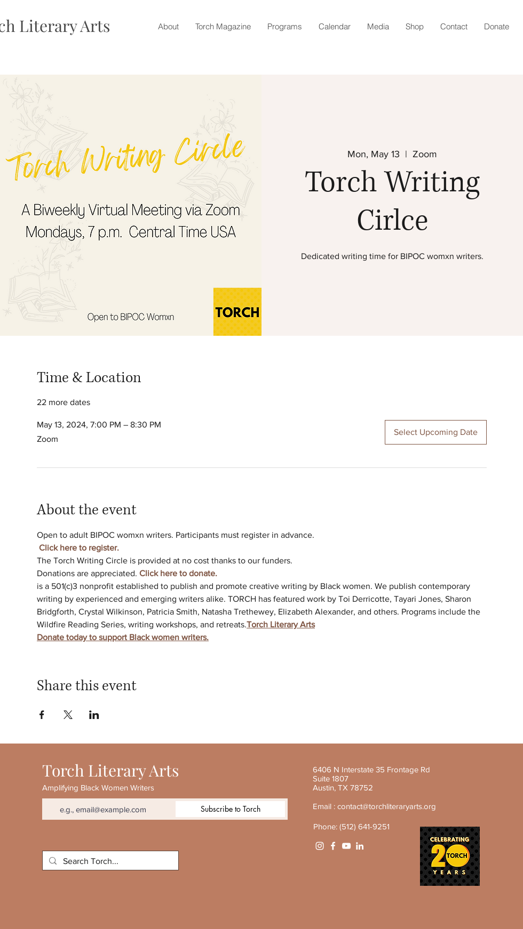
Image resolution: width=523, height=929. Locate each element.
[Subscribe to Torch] (230, 809)
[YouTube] (346, 846)
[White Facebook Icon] (333, 846)
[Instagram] (319, 846)
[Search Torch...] (109, 861)
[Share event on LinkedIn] (94, 714)
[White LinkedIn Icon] (359, 846)
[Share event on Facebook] (42, 714)
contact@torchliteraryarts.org (386, 806)
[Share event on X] (68, 714)
